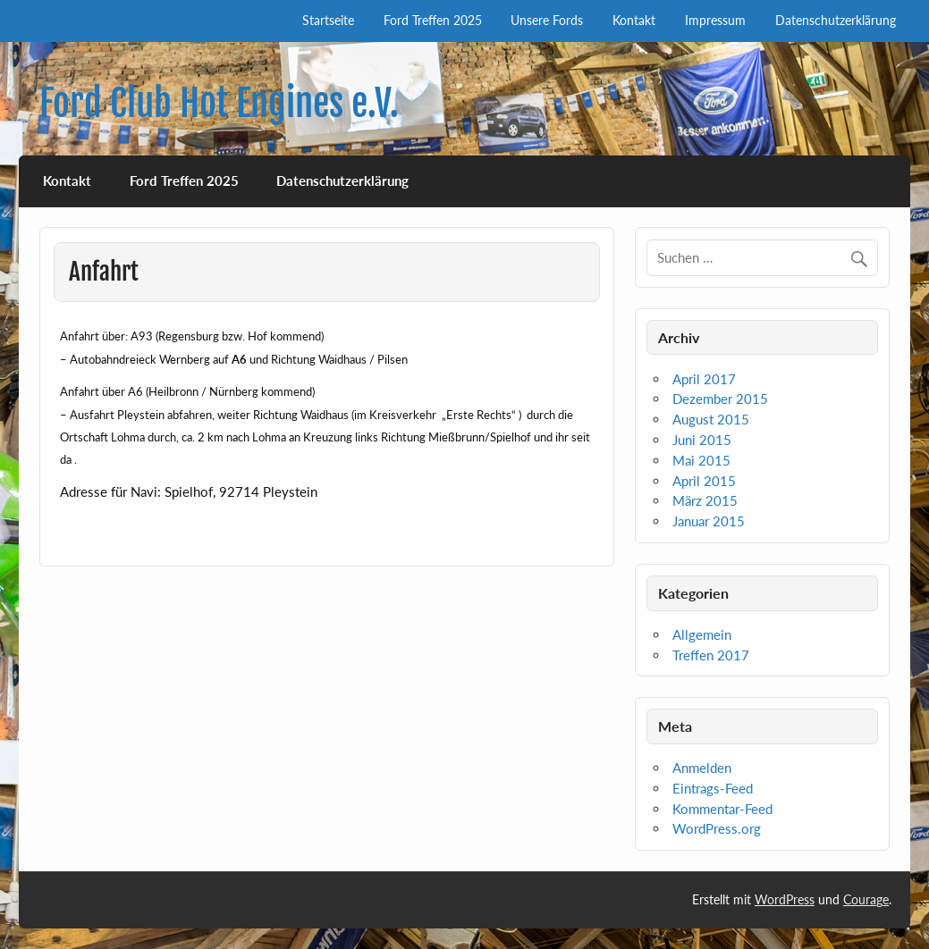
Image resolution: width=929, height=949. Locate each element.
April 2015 (704, 481)
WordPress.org (716, 828)
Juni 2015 (701, 440)
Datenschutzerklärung (835, 20)
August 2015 (710, 419)
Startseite (328, 20)
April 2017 (704, 379)
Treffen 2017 (710, 655)
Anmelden (701, 768)
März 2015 (705, 500)
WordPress (785, 899)
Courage (866, 899)
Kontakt (633, 20)
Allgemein (701, 634)
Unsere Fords (547, 20)
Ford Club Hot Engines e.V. (219, 103)
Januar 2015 (708, 521)
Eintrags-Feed (712, 788)
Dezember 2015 (720, 399)
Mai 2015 (701, 460)
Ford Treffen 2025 (433, 20)
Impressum (715, 20)
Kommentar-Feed (722, 809)
